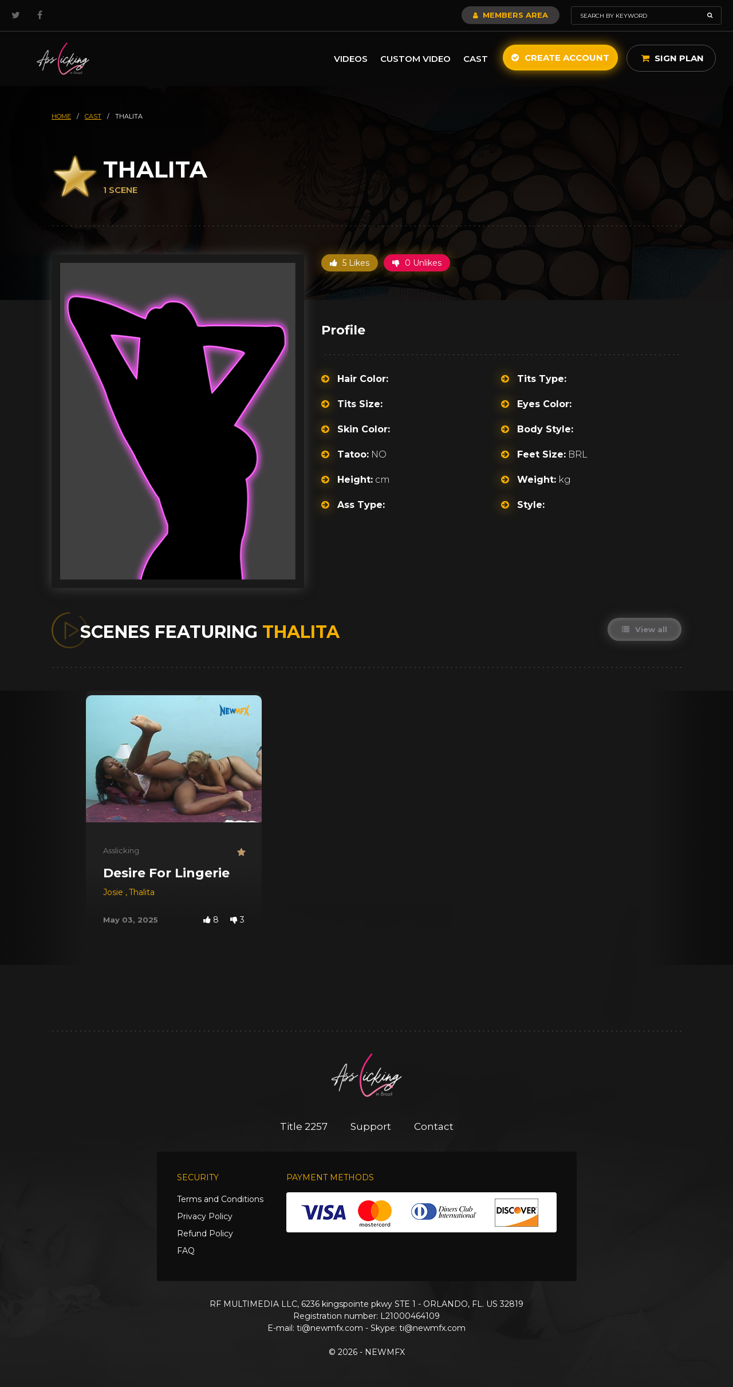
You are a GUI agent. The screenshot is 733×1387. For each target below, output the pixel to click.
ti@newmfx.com (330, 1328)
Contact (434, 1126)
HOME (61, 116)
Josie (114, 892)
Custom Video (415, 58)
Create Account (560, 57)
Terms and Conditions (220, 1199)
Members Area (510, 14)
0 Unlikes (417, 263)
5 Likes (349, 263)
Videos (351, 58)
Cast (475, 58)
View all (644, 629)
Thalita (142, 892)
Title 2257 (304, 1126)
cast (93, 116)
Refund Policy (205, 1233)
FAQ (186, 1251)
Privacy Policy (204, 1216)
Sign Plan (672, 58)
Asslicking (121, 850)
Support (370, 1126)
